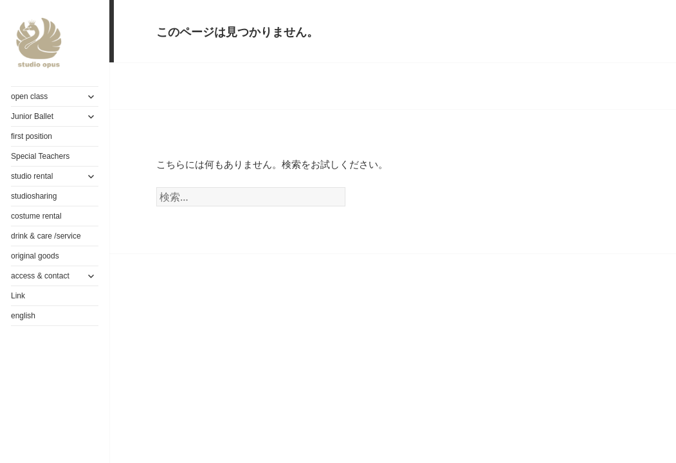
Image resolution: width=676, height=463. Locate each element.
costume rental (36, 216)
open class (29, 96)
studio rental (32, 176)
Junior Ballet (32, 116)
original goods (35, 255)
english (23, 315)
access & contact (40, 275)
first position (31, 136)
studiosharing (34, 196)
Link (18, 295)
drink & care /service (46, 236)
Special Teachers (40, 156)
